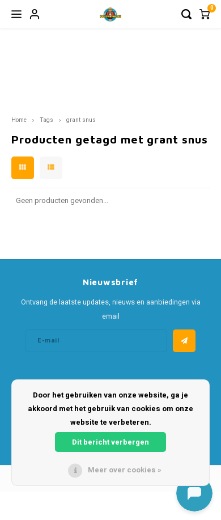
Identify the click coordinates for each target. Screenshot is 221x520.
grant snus (81, 120)
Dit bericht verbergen (110, 442)
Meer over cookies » (125, 469)
